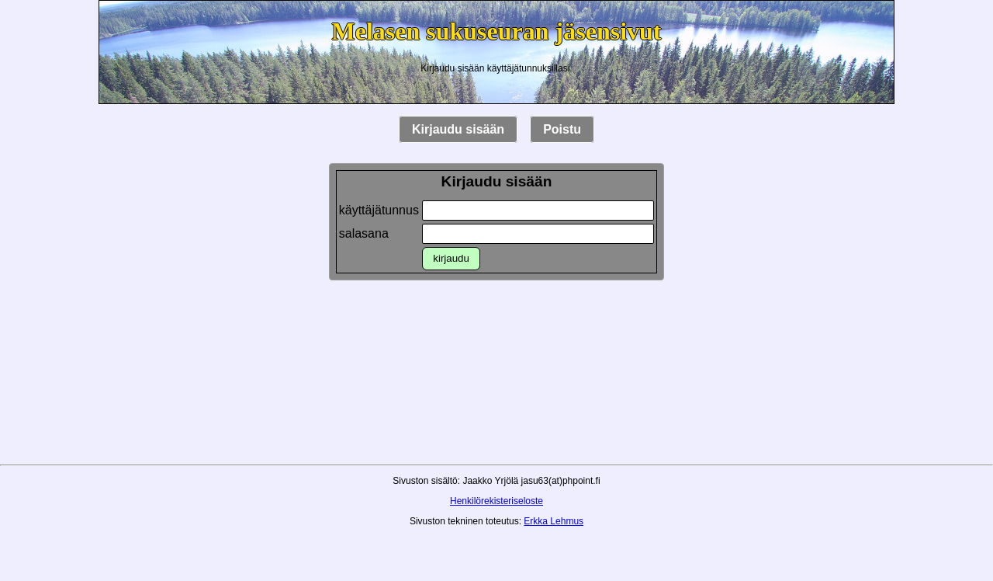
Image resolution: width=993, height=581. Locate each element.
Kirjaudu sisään (458, 129)
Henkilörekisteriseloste (496, 501)
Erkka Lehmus (553, 521)
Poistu (562, 129)
